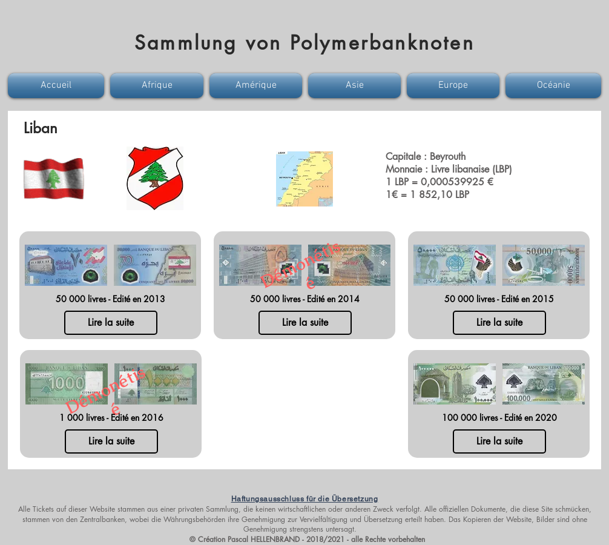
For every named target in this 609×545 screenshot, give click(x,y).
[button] (57, 85)
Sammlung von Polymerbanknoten (304, 42)
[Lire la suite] (110, 323)
